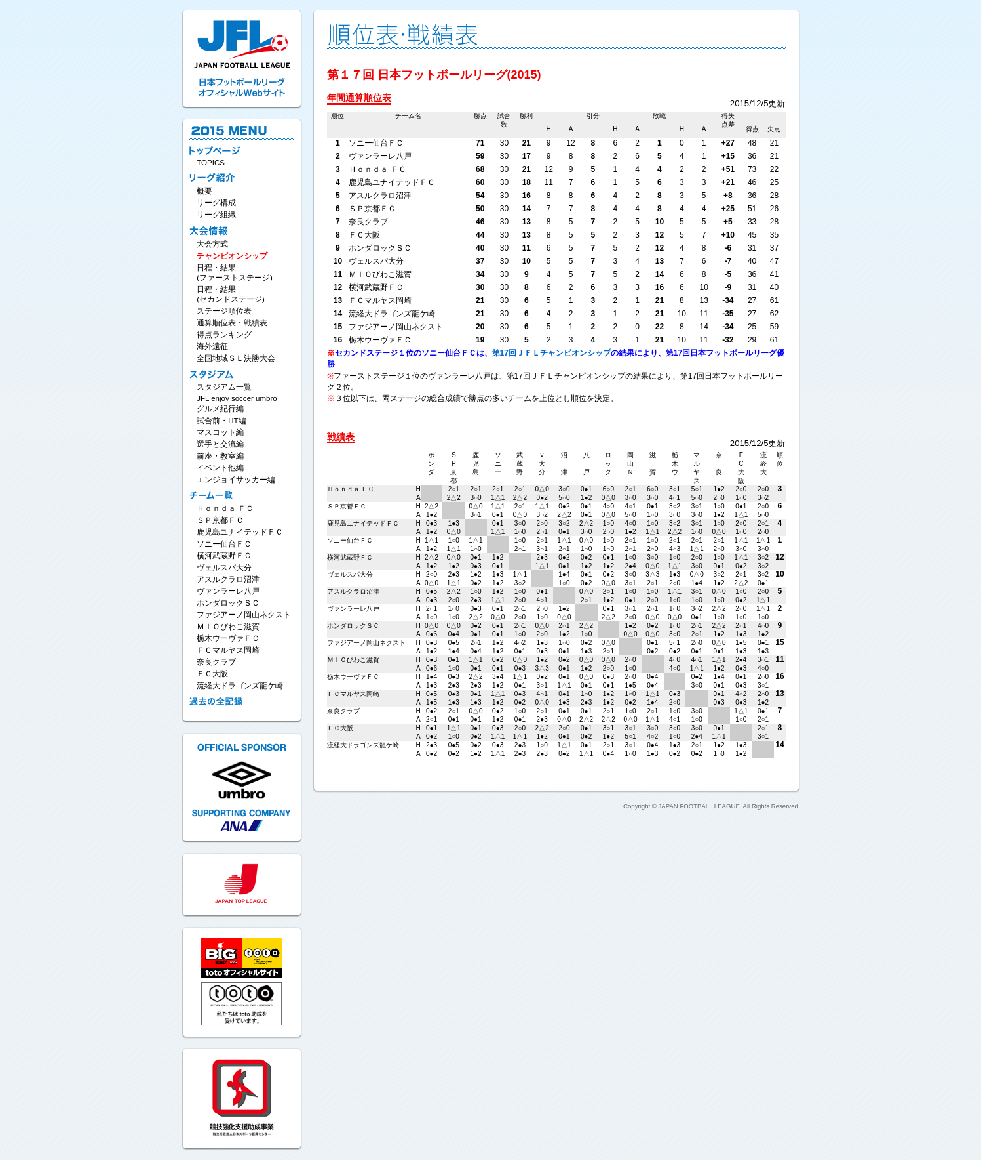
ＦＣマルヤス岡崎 (228, 650)
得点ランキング (224, 335)
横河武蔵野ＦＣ (224, 556)
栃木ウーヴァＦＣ (228, 638)
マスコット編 (220, 432)
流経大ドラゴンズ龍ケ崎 (240, 686)
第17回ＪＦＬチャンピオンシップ (551, 353)
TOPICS (211, 163)
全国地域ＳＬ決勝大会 (236, 358)
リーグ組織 (216, 214)
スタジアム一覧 (224, 387)
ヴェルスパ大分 (224, 567)
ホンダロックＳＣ (228, 603)
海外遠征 (212, 346)
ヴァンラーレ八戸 (228, 591)
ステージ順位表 (224, 311)
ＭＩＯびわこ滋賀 (228, 627)
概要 (204, 191)
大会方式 (212, 244)
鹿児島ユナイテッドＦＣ (240, 532)
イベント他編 (220, 468)
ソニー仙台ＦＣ (224, 544)
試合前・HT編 (221, 421)
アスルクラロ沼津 (228, 579)
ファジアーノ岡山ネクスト (244, 615)
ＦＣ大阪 (212, 674)
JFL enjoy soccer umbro (237, 398)
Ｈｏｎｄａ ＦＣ (225, 508)
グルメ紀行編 (220, 409)
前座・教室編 (220, 456)
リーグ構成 (216, 203)
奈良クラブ (216, 662)
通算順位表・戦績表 (232, 323)
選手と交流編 (220, 444)
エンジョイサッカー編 (236, 480)
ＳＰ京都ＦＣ (220, 520)
